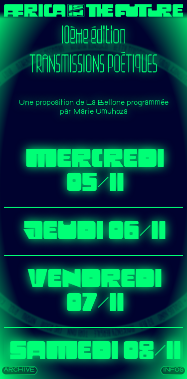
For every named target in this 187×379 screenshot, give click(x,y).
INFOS (173, 370)
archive (19, 370)
